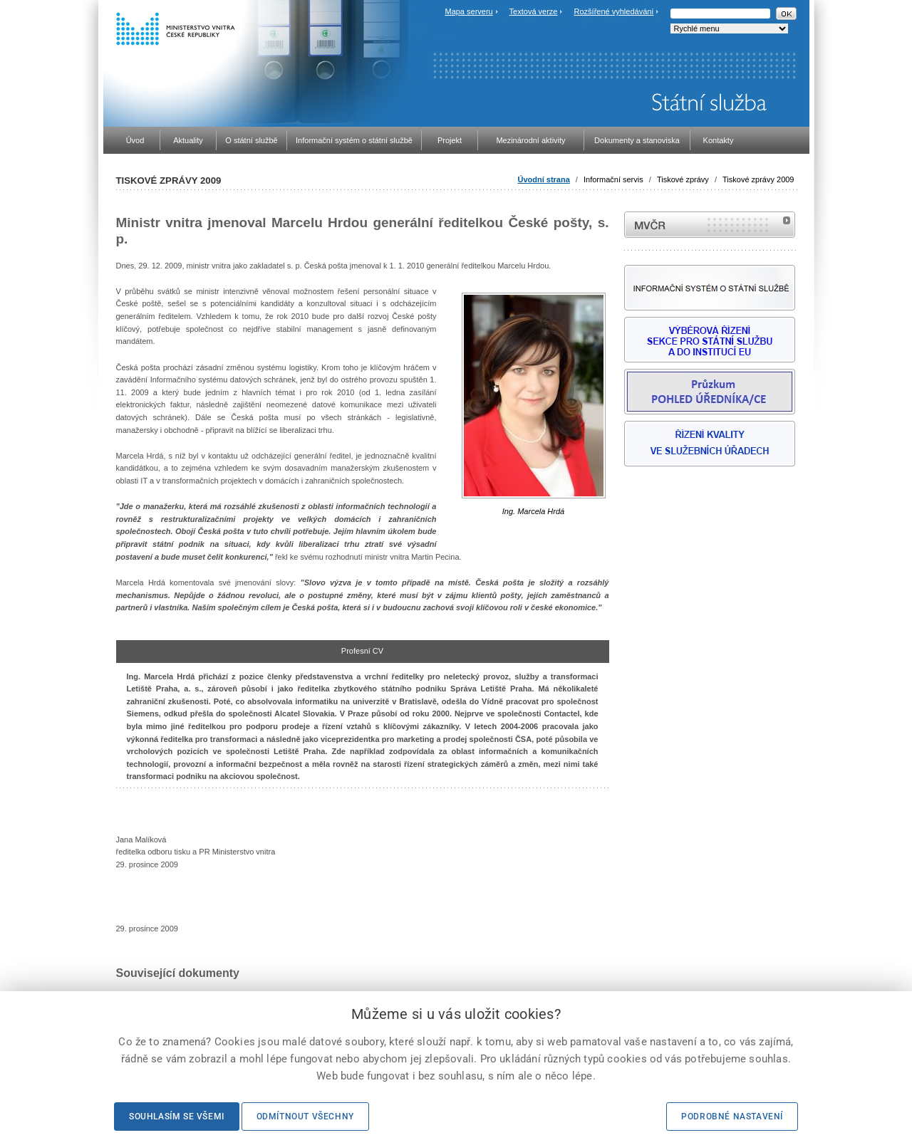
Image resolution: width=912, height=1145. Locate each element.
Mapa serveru (468, 11)
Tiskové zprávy (683, 179)
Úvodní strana (543, 179)
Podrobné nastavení (732, 1117)
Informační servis (613, 179)
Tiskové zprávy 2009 (758, 179)
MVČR (709, 224)
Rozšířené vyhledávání (614, 11)
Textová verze (533, 11)
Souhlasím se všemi (176, 1117)
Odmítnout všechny (305, 1117)
